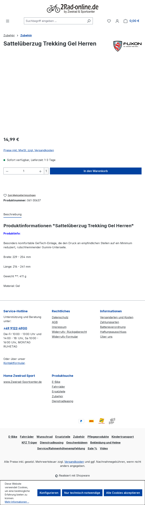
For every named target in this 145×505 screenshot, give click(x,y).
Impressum (59, 327)
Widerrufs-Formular (65, 336)
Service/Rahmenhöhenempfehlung (61, 448)
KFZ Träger (29, 442)
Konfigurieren (49, 492)
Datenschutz (60, 317)
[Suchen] (89, 20)
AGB (55, 322)
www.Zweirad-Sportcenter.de (22, 382)
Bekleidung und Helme (105, 442)
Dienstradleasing (62, 401)
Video (104, 448)
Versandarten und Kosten (116, 317)
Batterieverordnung (113, 327)
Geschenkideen (76, 442)
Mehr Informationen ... (17, 501)
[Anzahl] (24, 171)
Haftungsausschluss (113, 332)
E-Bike (56, 382)
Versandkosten (74, 461)
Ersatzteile (58, 391)
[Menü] (7, 20)
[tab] (12, 214)
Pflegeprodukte (98, 436)
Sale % (92, 448)
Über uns (106, 336)
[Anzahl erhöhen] (40, 171)
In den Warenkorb (96, 171)
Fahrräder (58, 386)
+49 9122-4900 (15, 328)
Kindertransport (123, 436)
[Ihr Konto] (117, 20)
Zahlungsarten (109, 322)
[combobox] (54, 20)
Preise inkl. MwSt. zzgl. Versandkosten (28, 150)
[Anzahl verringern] (7, 171)
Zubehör (57, 396)
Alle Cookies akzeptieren (123, 492)
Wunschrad (45, 436)
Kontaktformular (14, 363)
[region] (72, 96)
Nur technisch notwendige (82, 492)
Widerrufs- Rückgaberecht (69, 332)
